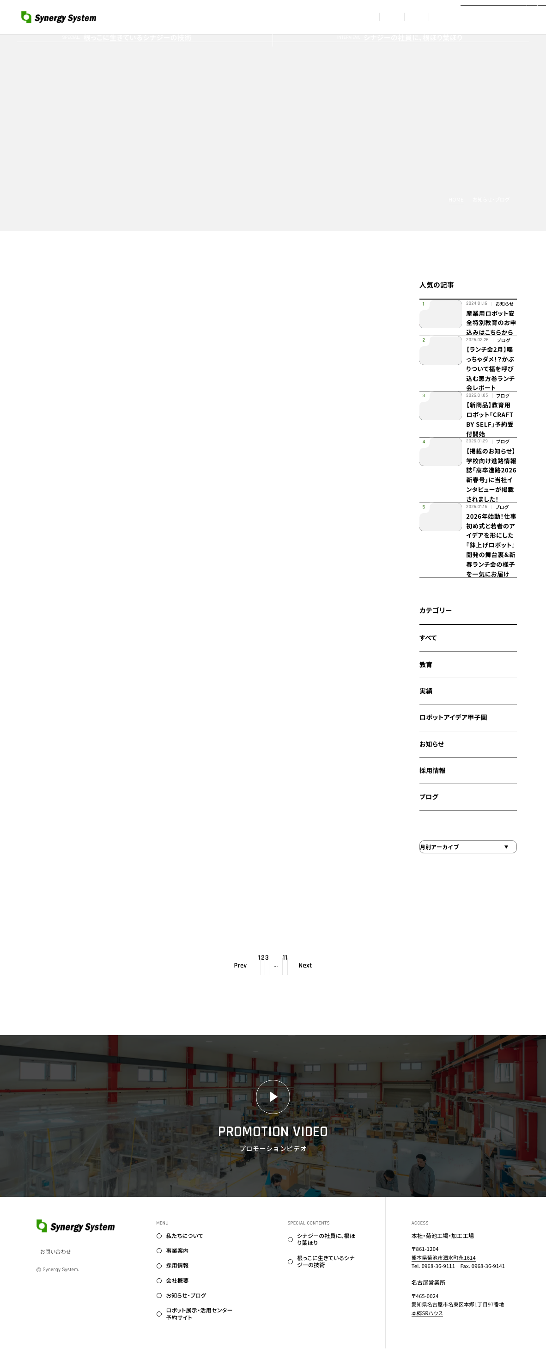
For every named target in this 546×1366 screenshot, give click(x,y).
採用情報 (352, 17)
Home (456, 199)
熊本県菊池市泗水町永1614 (444, 1275)
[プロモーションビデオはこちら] (503, 17)
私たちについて (243, 17)
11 (317, 984)
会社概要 (403, 17)
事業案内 (302, 17)
